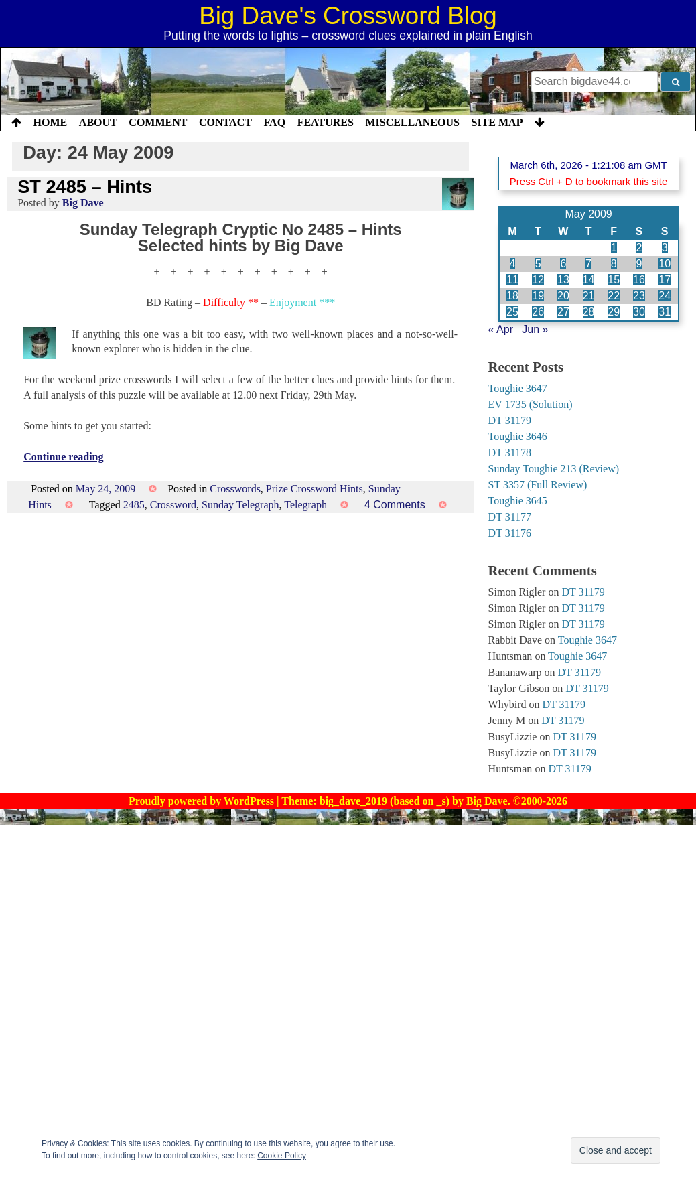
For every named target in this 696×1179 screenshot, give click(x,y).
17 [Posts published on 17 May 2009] (664, 279)
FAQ (274, 122)
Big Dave (83, 202)
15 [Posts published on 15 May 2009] (614, 279)
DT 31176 (509, 533)
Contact (225, 122)
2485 (134, 504)
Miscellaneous (412, 122)
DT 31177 (509, 517)
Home (50, 122)
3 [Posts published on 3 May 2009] (665, 247)
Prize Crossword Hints (314, 488)
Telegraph (305, 504)
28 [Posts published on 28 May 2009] (589, 312)
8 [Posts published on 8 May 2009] (614, 263)
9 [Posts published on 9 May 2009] (639, 263)
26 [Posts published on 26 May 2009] (538, 312)
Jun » (535, 329)
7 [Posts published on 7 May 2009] (588, 263)
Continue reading (63, 456)
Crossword (173, 504)
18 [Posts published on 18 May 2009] (512, 295)
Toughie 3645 (517, 500)
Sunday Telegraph (240, 504)
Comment (158, 122)
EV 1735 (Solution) (530, 404)
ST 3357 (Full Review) (537, 484)
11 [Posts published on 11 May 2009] (512, 279)
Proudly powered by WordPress (203, 801)
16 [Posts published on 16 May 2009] (639, 279)
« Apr (500, 329)
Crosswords (235, 488)
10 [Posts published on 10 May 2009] (664, 263)
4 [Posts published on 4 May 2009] (513, 263)
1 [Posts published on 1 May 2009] (614, 247)
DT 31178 (509, 452)
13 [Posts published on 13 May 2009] (563, 279)
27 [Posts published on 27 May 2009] (563, 312)
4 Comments (394, 504)
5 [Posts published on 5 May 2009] (538, 263)
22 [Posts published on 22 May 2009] (614, 295)
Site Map (497, 122)
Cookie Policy (281, 1155)
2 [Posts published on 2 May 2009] (639, 247)
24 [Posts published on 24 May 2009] (664, 295)
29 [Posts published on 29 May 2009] (614, 312)
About (98, 122)
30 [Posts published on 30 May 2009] (639, 312)
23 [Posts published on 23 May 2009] (639, 295)
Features (325, 122)
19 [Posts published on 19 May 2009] (538, 295)
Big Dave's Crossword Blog (348, 15)
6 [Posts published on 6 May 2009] (563, 263)
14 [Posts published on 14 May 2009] (589, 279)
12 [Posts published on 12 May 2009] (538, 279)
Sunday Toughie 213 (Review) (553, 468)
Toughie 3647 (517, 388)
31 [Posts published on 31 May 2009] (664, 312)
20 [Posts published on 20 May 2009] (563, 295)
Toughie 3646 (517, 436)
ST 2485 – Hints (84, 186)
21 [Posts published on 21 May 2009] (589, 295)
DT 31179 (509, 420)
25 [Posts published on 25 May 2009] (512, 312)
